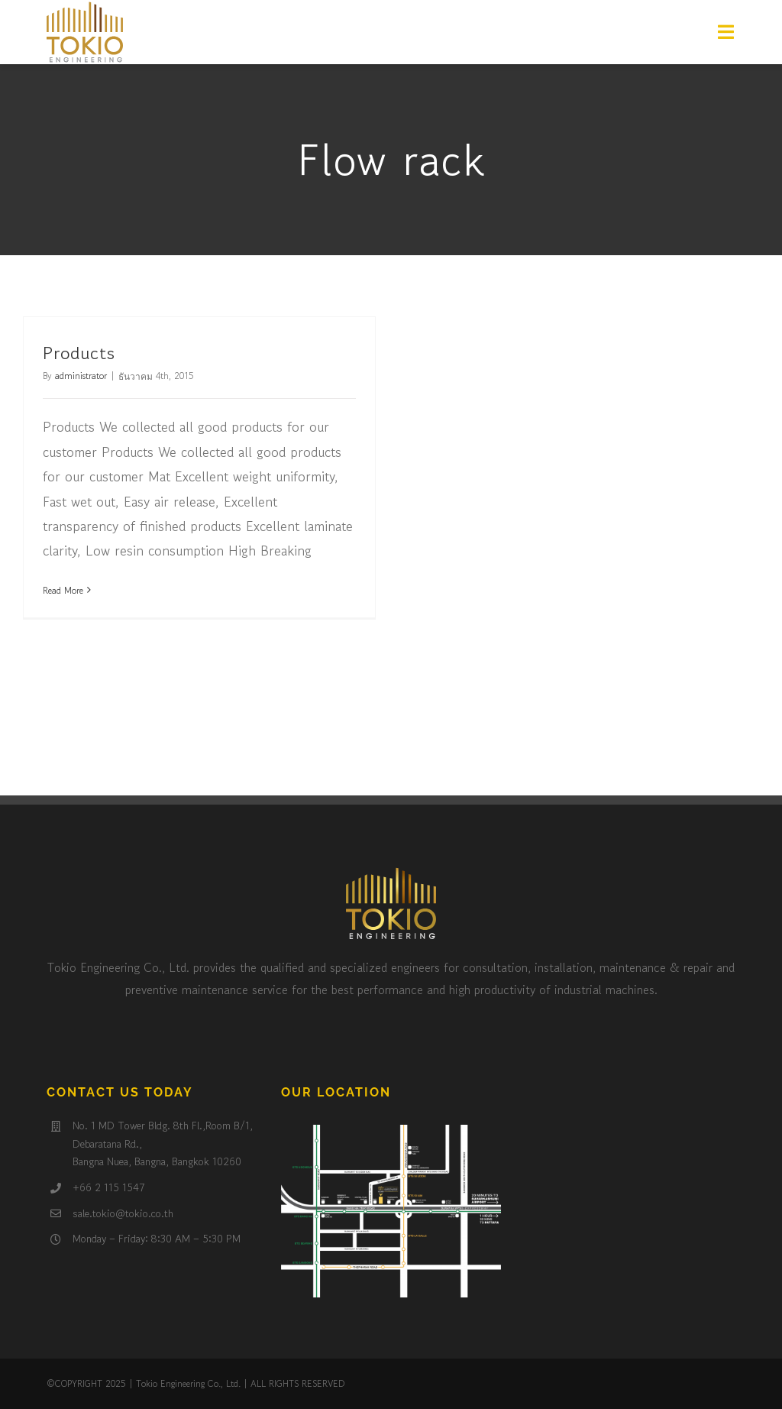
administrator (81, 375)
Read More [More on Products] (63, 590)
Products (79, 352)
